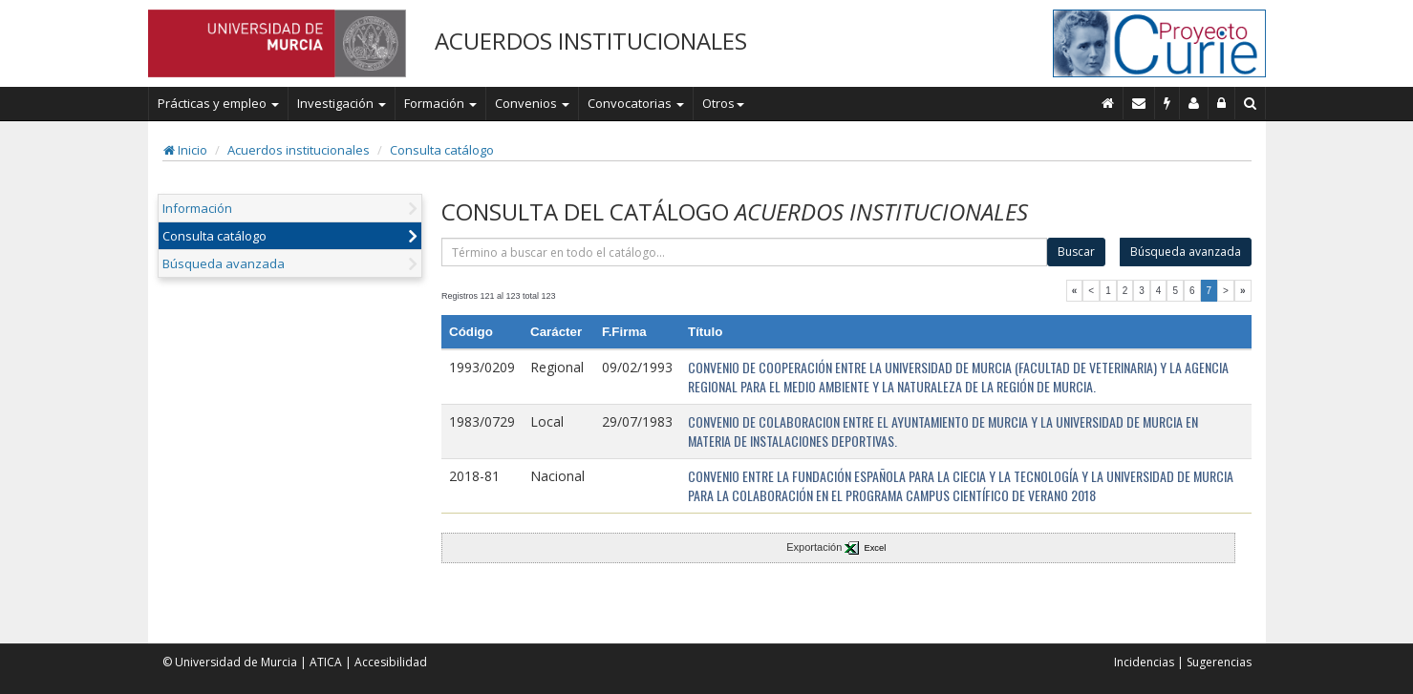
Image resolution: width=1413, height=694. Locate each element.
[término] (744, 252)
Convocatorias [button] (636, 103)
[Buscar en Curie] (1250, 103)
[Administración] (1222, 103)
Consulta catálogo (442, 149)
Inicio (185, 149)
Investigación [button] (341, 103)
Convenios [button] (532, 103)
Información (197, 208)
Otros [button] (723, 103)
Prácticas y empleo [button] (218, 103)
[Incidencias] (1167, 103)
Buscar (1076, 251)
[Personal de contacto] (1194, 103)
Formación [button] (440, 103)
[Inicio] (1108, 103)
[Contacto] (1139, 103)
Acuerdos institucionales (298, 149)
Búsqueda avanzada (223, 263)
